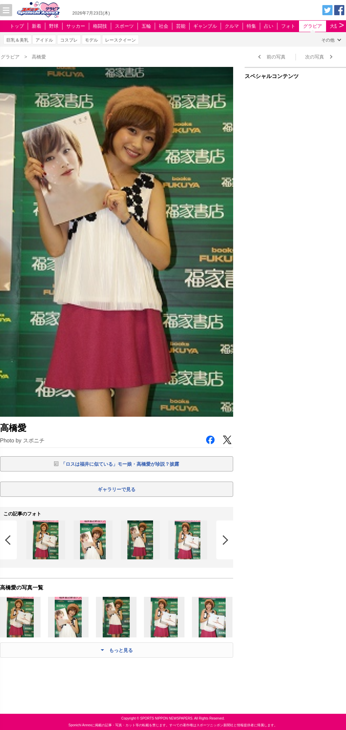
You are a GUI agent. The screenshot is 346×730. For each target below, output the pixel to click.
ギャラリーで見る (116, 489)
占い (268, 26)
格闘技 (100, 26)
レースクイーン (120, 40)
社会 (163, 26)
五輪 (146, 26)
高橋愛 (39, 56)
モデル (91, 40)
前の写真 (276, 56)
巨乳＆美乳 (17, 40)
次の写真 (314, 56)
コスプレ (69, 40)
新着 (36, 26)
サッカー (75, 26)
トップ (17, 26)
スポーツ (124, 26)
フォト (288, 26)
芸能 (181, 26)
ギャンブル (205, 26)
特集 (251, 26)
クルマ (232, 26)
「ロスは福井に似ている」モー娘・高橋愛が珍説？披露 (120, 464)
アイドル (44, 40)
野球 (53, 26)
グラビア (312, 26)
